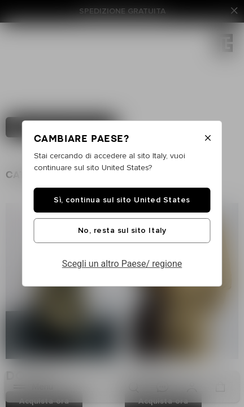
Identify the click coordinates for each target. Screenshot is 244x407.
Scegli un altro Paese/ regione (122, 263)
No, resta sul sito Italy (122, 231)
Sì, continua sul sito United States (122, 200)
